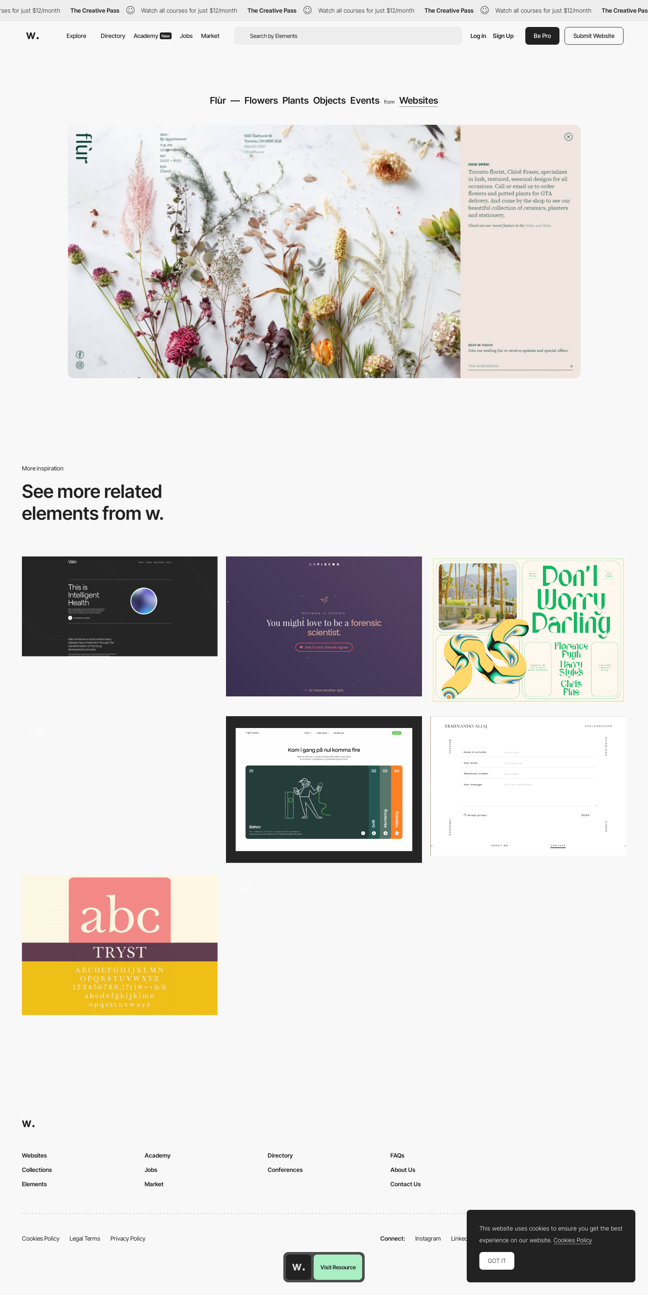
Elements (34, 1184)
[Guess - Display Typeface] (528, 629)
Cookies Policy (40, 1238)
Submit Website (594, 35)
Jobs (186, 35)
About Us (402, 1169)
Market (210, 35)
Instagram (428, 1238)
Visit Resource (338, 1267)
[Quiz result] (324, 626)
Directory (113, 35)
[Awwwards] (32, 35)
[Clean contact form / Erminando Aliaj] (528, 786)
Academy (153, 35)
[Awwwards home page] (298, 1267)
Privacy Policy (127, 1238)
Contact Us (405, 1184)
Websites (418, 100)
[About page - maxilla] (324, 946)
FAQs (397, 1155)
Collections (37, 1169)
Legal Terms (85, 1238)
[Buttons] (120, 789)
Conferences (285, 1169)
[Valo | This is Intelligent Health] (120, 606)
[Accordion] (324, 789)
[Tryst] (120, 946)
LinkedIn (462, 1238)
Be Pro (542, 35)
